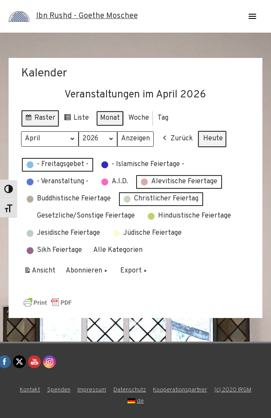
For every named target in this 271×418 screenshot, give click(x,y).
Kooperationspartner (180, 390)
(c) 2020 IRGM (232, 390)
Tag (163, 117)
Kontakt (30, 390)
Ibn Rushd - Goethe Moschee (87, 16)
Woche (138, 117)
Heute (213, 138)
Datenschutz (129, 390)
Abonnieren (87, 271)
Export (134, 271)
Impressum (91, 390)
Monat (110, 117)
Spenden (58, 390)
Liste (76, 119)
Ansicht (41, 272)
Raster (39, 119)
